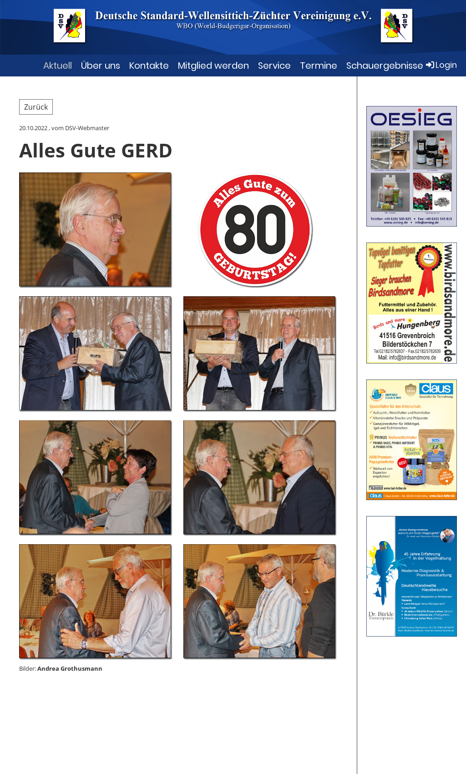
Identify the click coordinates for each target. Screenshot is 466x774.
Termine (318, 65)
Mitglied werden (213, 65)
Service (274, 65)
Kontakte (149, 65)
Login (441, 65)
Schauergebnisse (384, 65)
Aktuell (57, 65)
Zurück (36, 107)
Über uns (100, 65)
